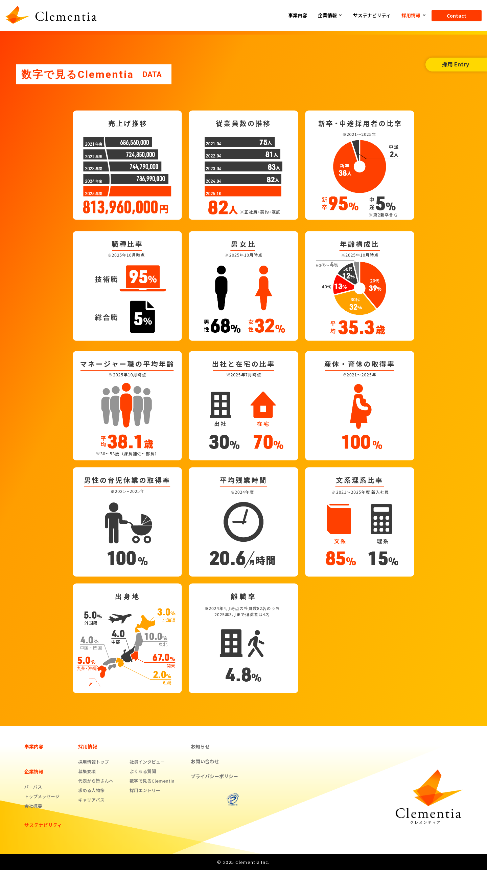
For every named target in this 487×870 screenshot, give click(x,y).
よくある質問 (143, 771)
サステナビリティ (372, 15)
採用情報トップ (93, 762)
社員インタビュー (147, 762)
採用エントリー (145, 790)
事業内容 (297, 15)
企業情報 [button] (328, 15)
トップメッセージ (42, 796)
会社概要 (33, 806)
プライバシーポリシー (214, 776)
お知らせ (200, 746)
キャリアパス (91, 799)
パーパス (33, 787)
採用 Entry (455, 64)
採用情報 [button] (411, 15)
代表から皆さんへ (95, 781)
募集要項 (87, 771)
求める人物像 (91, 790)
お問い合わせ (205, 761)
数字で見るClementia (152, 781)
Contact (456, 15)
